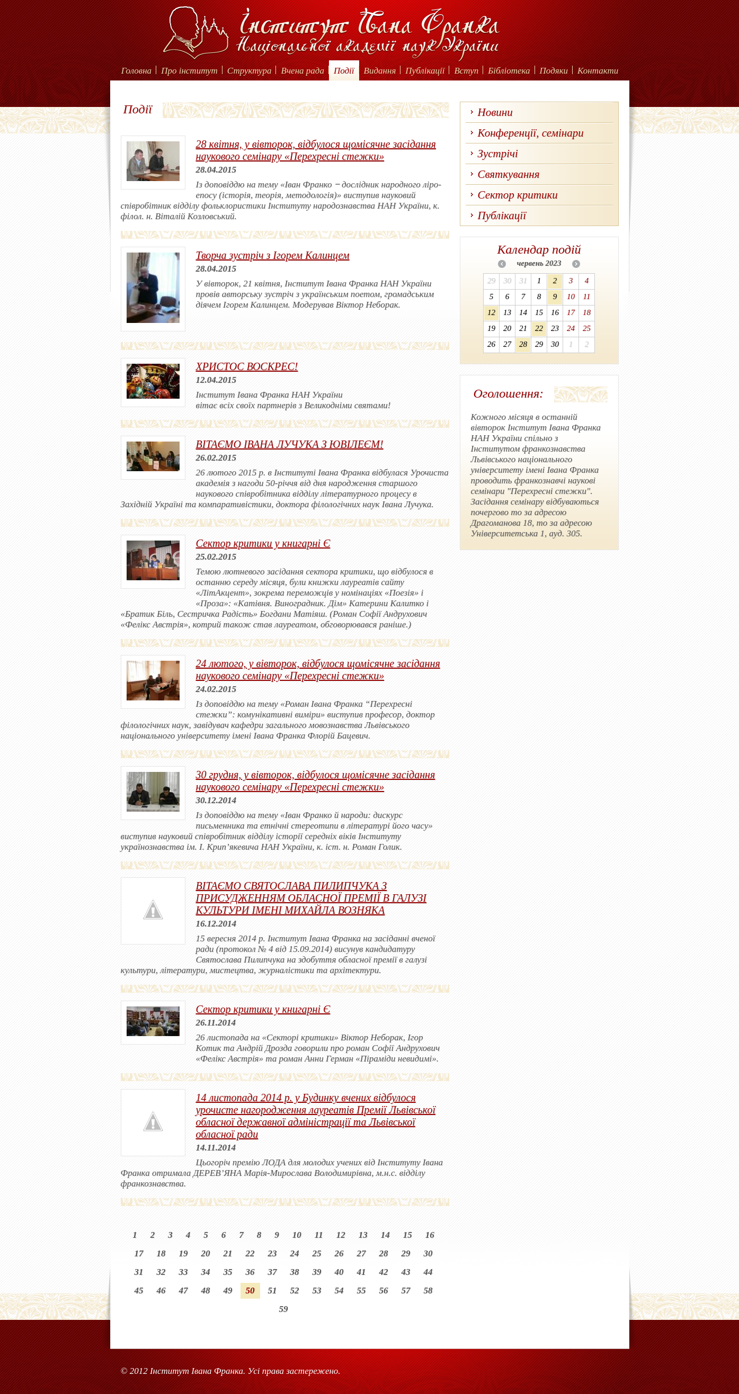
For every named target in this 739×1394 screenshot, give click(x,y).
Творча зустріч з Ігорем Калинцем (273, 255)
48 (205, 1290)
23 (272, 1253)
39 (317, 1272)
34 (205, 1272)
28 (383, 1253)
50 (250, 1290)
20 (205, 1253)
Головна (136, 71)
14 (385, 1235)
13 (363, 1235)
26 (339, 1253)
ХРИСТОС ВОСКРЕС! (247, 366)
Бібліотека (509, 71)
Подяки (554, 71)
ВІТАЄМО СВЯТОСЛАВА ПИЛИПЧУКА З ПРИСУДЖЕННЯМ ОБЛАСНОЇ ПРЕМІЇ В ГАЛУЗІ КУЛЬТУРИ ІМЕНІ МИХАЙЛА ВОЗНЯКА (311, 898)
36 (250, 1272)
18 (161, 1253)
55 (361, 1290)
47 (183, 1290)
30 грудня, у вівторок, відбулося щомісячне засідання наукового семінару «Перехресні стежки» (315, 781)
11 (319, 1235)
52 (294, 1290)
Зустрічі (498, 153)
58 (428, 1290)
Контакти (597, 71)
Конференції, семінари (531, 133)
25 (317, 1253)
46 (161, 1290)
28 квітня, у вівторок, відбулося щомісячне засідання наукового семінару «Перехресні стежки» (316, 150)
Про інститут (189, 71)
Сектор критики (518, 194)
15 (407, 1235)
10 (296, 1235)
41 (361, 1272)
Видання (380, 71)
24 (294, 1253)
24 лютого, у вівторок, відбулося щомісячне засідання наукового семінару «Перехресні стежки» (318, 669)
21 (228, 1253)
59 (283, 1309)
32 (161, 1272)
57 (406, 1290)
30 (428, 1253)
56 (383, 1290)
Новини (495, 112)
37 (272, 1272)
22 (250, 1253)
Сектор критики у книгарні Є (263, 543)
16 (429, 1235)
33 (183, 1272)
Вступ (466, 71)
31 (139, 1272)
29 (406, 1253)
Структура (249, 71)
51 (272, 1290)
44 (428, 1272)
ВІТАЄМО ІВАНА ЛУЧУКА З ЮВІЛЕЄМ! (290, 444)
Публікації (424, 71)
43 (406, 1272)
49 (228, 1290)
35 (228, 1272)
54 (339, 1290)
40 (339, 1272)
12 (340, 1235)
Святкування (509, 174)
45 (139, 1290)
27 (361, 1253)
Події (344, 71)
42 (383, 1272)
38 (294, 1272)
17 (139, 1253)
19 (183, 1253)
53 (317, 1290)
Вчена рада (302, 71)
